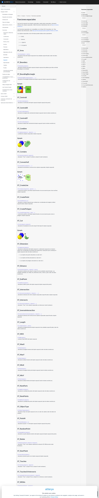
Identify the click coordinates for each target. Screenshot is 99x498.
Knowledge (30, 2)
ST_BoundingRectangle (86, 15)
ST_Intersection (85, 53)
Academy (38, 2)
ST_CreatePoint (84, 39)
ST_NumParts (84, 70)
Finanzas (5, 46)
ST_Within (83, 86)
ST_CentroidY (84, 24)
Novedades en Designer (7, 14)
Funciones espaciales (87, 9)
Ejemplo (84, 17)
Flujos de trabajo (8, 22)
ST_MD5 (83, 61)
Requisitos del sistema (7, 17)
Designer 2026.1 (7, 11)
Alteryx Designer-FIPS (8, 84)
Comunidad (45, 2)
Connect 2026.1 (7, 96)
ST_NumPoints (84, 72)
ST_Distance (84, 49)
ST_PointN (83, 75)
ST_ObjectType (84, 73)
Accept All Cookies (39, 492)
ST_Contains (84, 31)
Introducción (8, 19)
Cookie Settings (49, 488)
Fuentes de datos (8, 74)
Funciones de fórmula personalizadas (8, 71)
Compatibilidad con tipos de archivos (8, 77)
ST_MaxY (83, 64)
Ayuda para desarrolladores (7, 102)
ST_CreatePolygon (85, 41)
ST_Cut (83, 43)
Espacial (5, 60)
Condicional (6, 36)
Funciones (8, 30)
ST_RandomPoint (85, 77)
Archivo (5, 44)
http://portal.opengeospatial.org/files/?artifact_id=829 (58, 27)
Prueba (5, 67)
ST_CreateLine (84, 37)
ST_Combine (84, 26)
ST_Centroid (84, 21)
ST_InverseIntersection (86, 57)
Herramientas (8, 27)
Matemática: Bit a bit (7, 52)
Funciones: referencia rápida (8, 33)
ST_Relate (83, 79)
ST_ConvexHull (84, 32)
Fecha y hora (6, 41)
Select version (62, 2)
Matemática (5, 49)
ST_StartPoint (84, 81)
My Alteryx (53, 2)
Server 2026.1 (7, 93)
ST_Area (83, 12)
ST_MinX (83, 66)
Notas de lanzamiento (5, 9)
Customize (60, 492)
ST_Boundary (84, 14)
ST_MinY (83, 68)
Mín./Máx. (5, 54)
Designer (36, 12)
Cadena (5, 65)
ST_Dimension (84, 48)
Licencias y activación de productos (7, 99)
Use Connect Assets (6, 87)
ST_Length (83, 59)
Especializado (8, 62)
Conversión (5, 39)
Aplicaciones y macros (8, 24)
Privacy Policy (54, 484)
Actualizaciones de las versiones (7, 90)
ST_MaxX (83, 62)
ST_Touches (84, 83)
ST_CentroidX (84, 22)
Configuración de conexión (8, 81)
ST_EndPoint (84, 51)
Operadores (8, 57)
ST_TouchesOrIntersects (87, 85)
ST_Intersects (84, 55)
